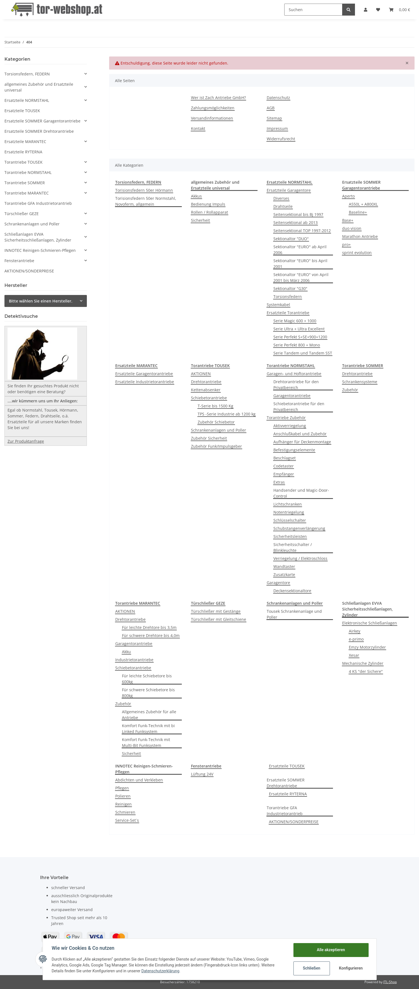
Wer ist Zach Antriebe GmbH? (218, 97)
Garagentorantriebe (291, 395)
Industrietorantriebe (134, 659)
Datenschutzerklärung (160, 971)
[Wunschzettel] (378, 9)
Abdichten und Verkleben (139, 780)
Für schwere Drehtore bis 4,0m (151, 635)
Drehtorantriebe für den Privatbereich (296, 384)
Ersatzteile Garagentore (289, 190)
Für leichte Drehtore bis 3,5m (149, 627)
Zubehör (350, 389)
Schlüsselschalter (289, 520)
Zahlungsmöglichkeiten (212, 107)
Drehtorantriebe (206, 381)
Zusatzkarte (284, 574)
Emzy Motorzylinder (367, 647)
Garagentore (278, 582)
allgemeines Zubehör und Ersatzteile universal (38, 87)
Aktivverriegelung (289, 425)
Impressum (277, 128)
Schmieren (125, 812)
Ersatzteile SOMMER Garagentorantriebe (42, 121)
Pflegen (122, 788)
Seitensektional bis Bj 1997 (298, 214)
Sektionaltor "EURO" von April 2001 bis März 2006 (301, 277)
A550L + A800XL (363, 204)
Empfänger (283, 474)
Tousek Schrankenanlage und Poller (294, 614)
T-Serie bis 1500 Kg (215, 406)
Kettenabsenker (205, 389)
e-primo (356, 639)
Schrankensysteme (359, 381)
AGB (271, 107)
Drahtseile (283, 206)
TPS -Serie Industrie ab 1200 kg (227, 414)
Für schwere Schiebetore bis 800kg (148, 692)
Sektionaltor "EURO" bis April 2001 (300, 263)
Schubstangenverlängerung (299, 528)
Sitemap (274, 118)
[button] (365, 9)
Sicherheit (200, 220)
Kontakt (198, 128)
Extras (279, 482)
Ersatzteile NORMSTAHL (26, 100)
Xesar (354, 655)
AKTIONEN (201, 373)
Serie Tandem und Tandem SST (302, 353)
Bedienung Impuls (208, 204)
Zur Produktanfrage (26, 441)
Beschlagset (284, 458)
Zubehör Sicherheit (209, 438)
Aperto (348, 196)
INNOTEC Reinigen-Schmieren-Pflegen (40, 250)
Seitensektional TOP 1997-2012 (302, 230)
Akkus (196, 196)
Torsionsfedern (287, 296)
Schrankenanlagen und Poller (218, 430)
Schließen (311, 968)
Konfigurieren (351, 968)
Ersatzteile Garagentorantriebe (144, 373)
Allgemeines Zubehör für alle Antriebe (149, 714)
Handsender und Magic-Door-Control (301, 493)
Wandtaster (284, 566)
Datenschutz (278, 97)
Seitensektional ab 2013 (295, 222)
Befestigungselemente (294, 449)
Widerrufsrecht (281, 138)
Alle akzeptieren (331, 950)
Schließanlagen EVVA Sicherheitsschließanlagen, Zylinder (37, 237)
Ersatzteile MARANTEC (25, 141)
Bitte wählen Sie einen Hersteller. (40, 301)
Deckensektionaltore (292, 590)
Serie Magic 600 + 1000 (294, 320)
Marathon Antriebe (360, 236)
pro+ (346, 244)
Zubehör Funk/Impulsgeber (216, 446)
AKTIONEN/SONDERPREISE (293, 821)
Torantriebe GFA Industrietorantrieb (285, 810)
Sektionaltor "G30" (290, 288)
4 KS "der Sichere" (366, 671)
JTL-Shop (390, 982)
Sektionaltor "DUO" (291, 238)
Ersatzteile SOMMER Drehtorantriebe (286, 782)
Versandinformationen (212, 118)
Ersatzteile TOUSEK (287, 766)
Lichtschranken (287, 504)
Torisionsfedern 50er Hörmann (144, 190)
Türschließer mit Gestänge (216, 611)
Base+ (347, 220)
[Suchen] (313, 10)
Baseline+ (358, 212)
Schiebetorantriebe (209, 397)
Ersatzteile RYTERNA (288, 793)
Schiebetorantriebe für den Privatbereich (298, 406)
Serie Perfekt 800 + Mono (296, 345)
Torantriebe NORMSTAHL (28, 172)
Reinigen (123, 804)
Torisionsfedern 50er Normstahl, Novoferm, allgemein (145, 201)
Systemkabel (278, 304)
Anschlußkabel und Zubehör (300, 433)
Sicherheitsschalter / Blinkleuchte (292, 547)
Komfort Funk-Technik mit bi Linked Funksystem (148, 728)
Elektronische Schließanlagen (369, 623)
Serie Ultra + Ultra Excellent (299, 328)
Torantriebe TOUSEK (23, 162)
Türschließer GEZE (21, 213)
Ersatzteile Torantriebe (288, 312)
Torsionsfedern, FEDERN (27, 74)
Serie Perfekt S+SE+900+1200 (300, 336)
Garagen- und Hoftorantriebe (294, 373)
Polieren (123, 796)
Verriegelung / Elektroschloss (300, 558)
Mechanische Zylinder (362, 663)
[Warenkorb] (399, 9)
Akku (126, 651)
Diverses (281, 198)
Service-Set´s (127, 820)
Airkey (354, 631)
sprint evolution (357, 252)
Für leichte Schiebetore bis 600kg (147, 678)
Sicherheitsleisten (290, 536)
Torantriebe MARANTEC (26, 193)
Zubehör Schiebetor (216, 422)
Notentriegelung (288, 512)
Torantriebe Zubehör (286, 417)
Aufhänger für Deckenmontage (302, 441)
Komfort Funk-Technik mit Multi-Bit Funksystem (146, 742)
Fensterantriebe (19, 260)
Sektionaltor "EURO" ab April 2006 (300, 249)
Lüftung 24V (202, 774)
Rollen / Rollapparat (209, 212)
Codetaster (283, 466)
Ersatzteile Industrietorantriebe (144, 381)
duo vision (351, 228)
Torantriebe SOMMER (24, 182)
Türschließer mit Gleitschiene (218, 619)
